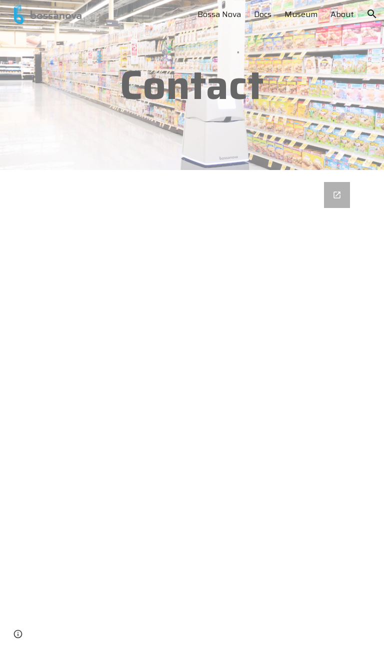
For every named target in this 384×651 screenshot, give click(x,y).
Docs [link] (263, 14)
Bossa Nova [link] (219, 14)
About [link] (342, 14)
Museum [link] (301, 14)
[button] (372, 14)
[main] (192, 85)
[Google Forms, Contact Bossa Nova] (192, 410)
